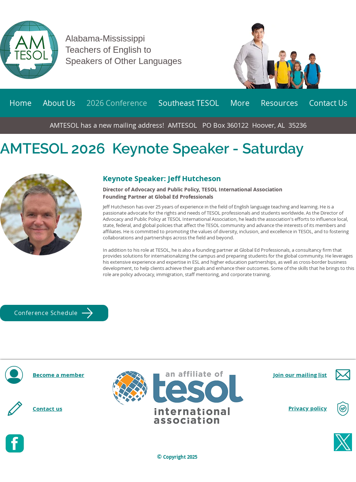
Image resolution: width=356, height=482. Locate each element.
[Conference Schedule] (54, 313)
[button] (239, 103)
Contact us (47, 409)
